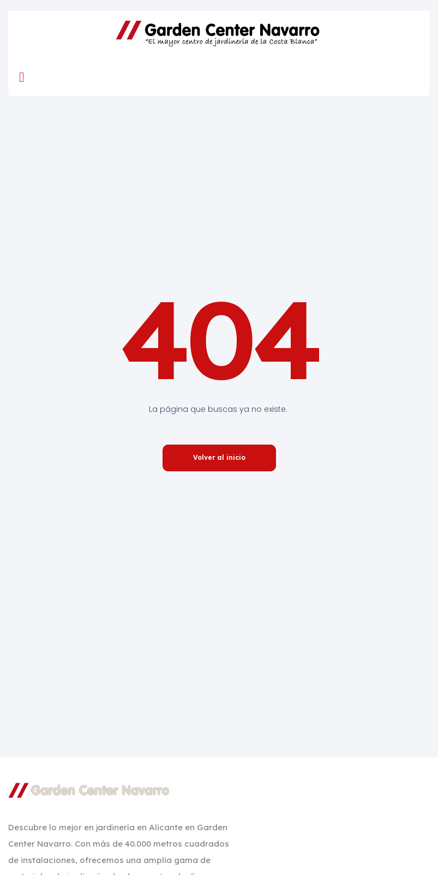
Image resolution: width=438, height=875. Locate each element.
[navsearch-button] (405, 77)
